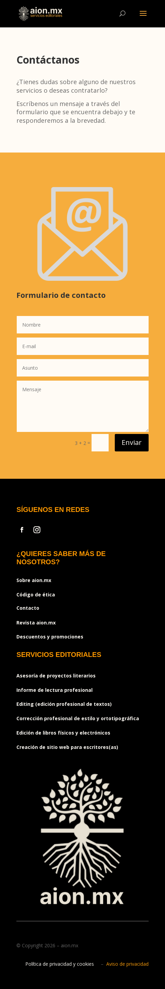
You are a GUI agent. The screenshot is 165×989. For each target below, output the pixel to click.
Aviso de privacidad (127, 964)
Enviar (132, 442)
